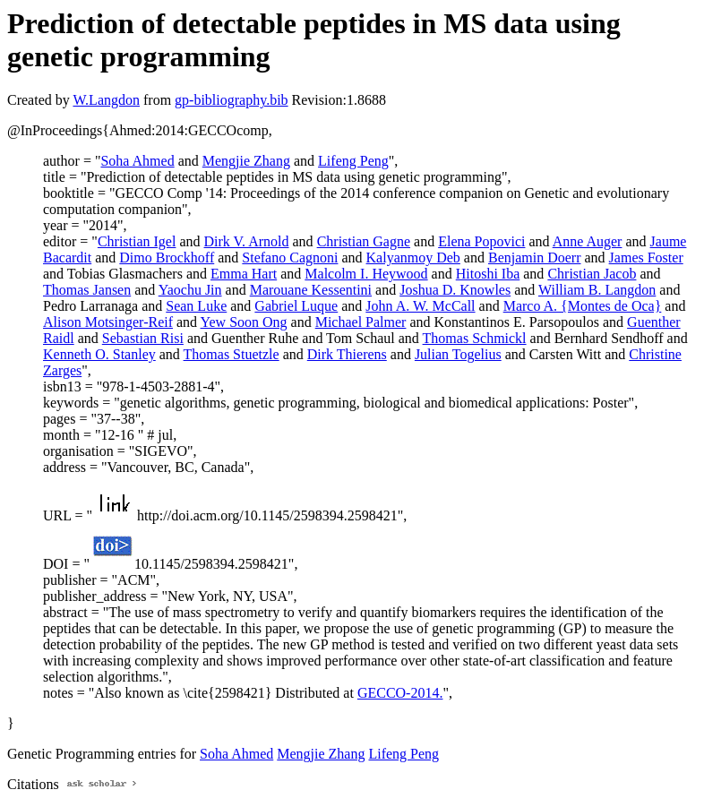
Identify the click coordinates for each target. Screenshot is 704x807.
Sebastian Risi (143, 338)
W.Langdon (106, 99)
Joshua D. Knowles (455, 289)
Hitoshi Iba (488, 273)
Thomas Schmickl (475, 338)
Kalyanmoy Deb (413, 257)
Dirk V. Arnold (246, 241)
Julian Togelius (458, 354)
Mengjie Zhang (246, 160)
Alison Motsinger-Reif (108, 322)
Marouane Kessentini (311, 289)
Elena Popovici (481, 241)
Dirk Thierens (347, 354)
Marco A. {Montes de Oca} (582, 305)
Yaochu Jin (190, 289)
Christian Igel (137, 241)
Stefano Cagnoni (290, 257)
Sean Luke (196, 305)
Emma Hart (243, 273)
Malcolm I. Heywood (366, 273)
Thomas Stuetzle (231, 354)
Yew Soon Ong (244, 322)
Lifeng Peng (353, 160)
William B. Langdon (597, 289)
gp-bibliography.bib (231, 99)
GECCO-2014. (400, 692)
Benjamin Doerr (534, 257)
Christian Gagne (363, 241)
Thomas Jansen (87, 289)
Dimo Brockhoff (166, 257)
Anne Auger (587, 241)
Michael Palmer (361, 322)
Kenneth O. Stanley (99, 354)
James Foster (646, 257)
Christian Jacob (591, 273)
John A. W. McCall (420, 305)
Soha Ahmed (137, 160)
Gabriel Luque (296, 305)
